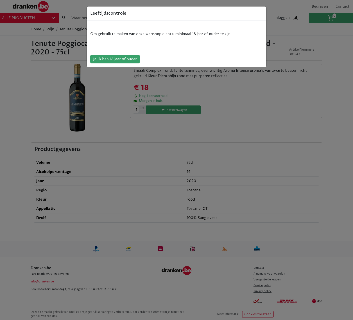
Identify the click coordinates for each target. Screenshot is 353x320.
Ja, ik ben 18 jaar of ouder (115, 59)
